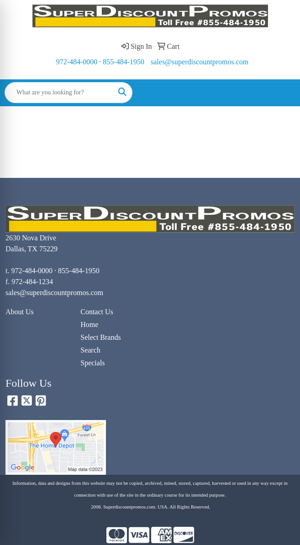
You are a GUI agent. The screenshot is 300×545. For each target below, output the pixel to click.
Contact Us (96, 312)
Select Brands (100, 337)
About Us (19, 312)
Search (90, 350)
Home (89, 324)
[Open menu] (282, 92)
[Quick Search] (59, 92)
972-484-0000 (77, 62)
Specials (92, 363)
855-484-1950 (123, 62)
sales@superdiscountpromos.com (199, 62)
